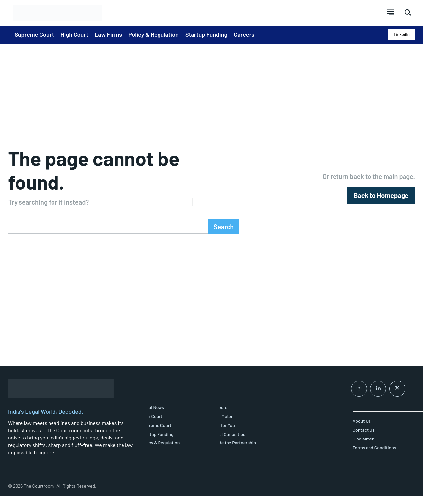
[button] (408, 12)
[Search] (223, 226)
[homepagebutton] (381, 195)
